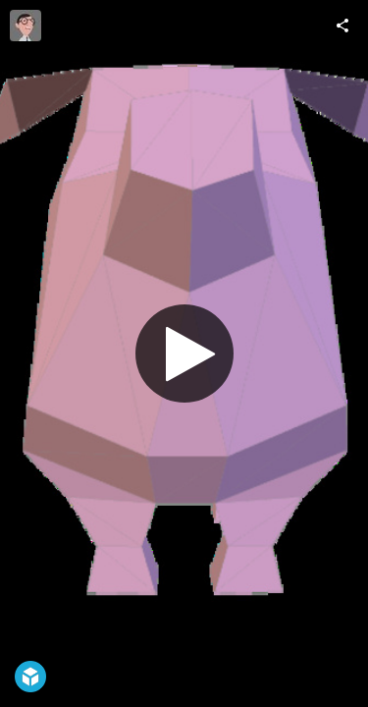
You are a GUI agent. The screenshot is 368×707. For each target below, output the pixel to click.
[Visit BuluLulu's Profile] (25, 25)
